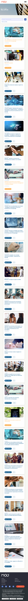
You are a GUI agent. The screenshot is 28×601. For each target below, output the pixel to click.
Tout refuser (12, 598)
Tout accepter (5, 598)
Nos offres (3, 579)
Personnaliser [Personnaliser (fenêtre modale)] (19, 598)
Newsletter (20, 586)
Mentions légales (18, 581)
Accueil (3, 578)
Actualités (3, 582)
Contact (16, 578)
